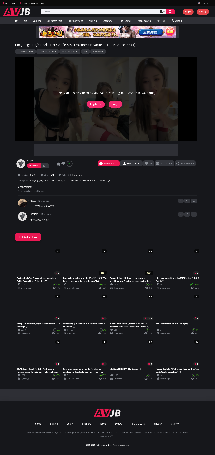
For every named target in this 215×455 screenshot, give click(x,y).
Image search (144, 20)
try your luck (10, 3)
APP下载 (161, 20)
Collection (98, 51)
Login (115, 104)
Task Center (125, 20)
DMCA (118, 423)
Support (86, 423)
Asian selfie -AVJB (47, 51)
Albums (93, 20)
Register (96, 104)
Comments (24, 187)
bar (85, 51)
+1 (187, 201)
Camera (37, 20)
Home (16, 20)
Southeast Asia (54, 20)
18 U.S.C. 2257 (138, 423)
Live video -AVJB (25, 51)
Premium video (75, 20)
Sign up (202, 11)
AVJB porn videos (104, 445)
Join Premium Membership (32, 3)
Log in (188, 11)
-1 (194, 201)
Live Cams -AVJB (69, 51)
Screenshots (167, 163)
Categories (108, 20)
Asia (25, 20)
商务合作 (175, 423)
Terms (103, 423)
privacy (158, 423)
